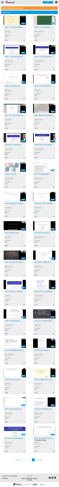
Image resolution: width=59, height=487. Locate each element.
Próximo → (41, 459)
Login (48, 2)
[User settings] (56, 2)
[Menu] (2, 2)
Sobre (23, 478)
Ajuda (35, 478)
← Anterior (18, 459)
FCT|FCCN (14, 476)
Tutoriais (29, 480)
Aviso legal (5, 478)
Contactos (29, 478)
